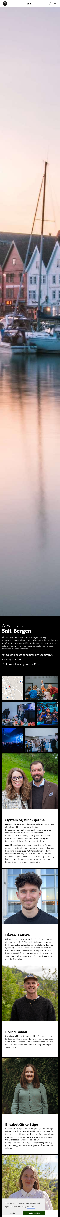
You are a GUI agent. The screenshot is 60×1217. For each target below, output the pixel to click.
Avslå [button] (12, 1213)
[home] (4, 3)
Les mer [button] (31, 1206)
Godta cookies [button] (34, 1213)
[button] (55, 3)
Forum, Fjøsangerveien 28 (21, 664)
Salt (29, 3)
